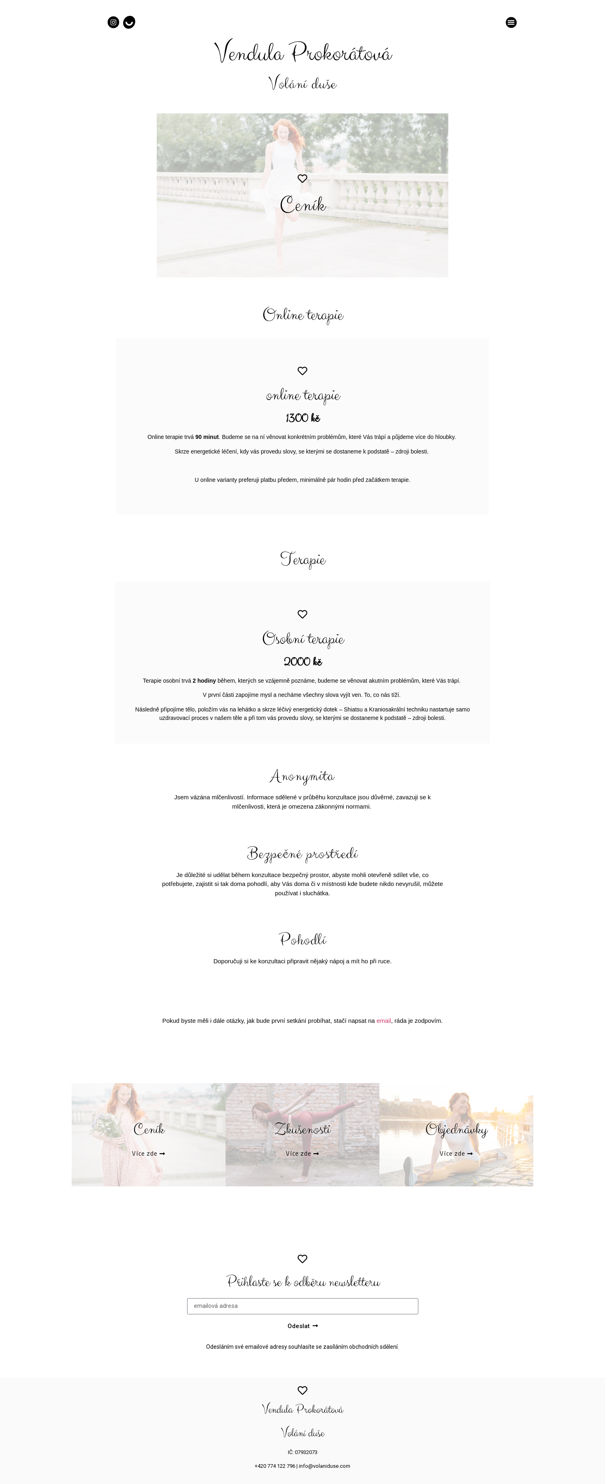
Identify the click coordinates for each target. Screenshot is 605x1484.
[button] (511, 22)
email (384, 1021)
